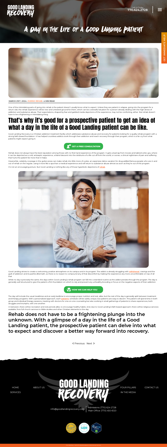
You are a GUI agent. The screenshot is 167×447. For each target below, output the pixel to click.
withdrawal (134, 271)
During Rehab (35, 101)
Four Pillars (128, 387)
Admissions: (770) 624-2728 (102, 407)
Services (15, 392)
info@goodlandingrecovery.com (67, 409)
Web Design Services (95, 445)
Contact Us (152, 387)
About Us (39, 387)
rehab (102, 167)
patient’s (65, 299)
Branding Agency (84, 445)
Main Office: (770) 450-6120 (102, 410)
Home (15, 387)
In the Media (128, 392)
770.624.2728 (137, 10)
